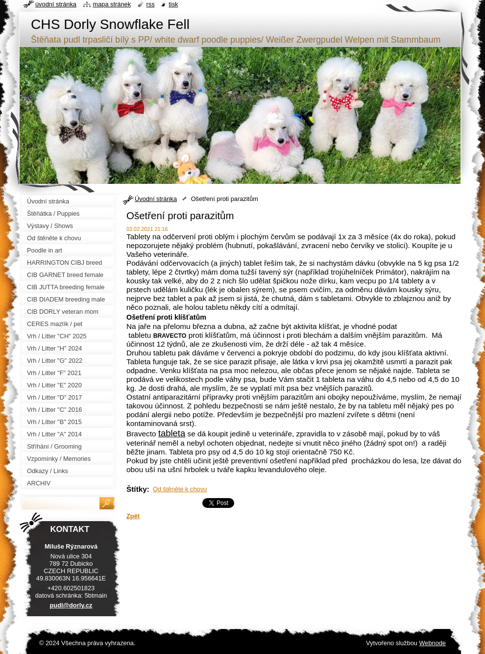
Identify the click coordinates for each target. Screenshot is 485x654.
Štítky (136, 489)
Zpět (133, 516)
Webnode (432, 643)
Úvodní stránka (156, 198)
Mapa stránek (112, 4)
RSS (150, 4)
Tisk (173, 4)
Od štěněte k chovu (180, 489)
